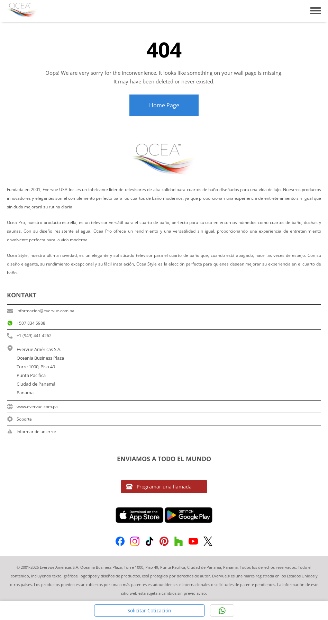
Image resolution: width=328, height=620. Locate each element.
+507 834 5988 (26, 323)
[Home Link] (22, 11)
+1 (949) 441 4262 (29, 336)
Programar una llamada (159, 486)
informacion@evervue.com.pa (40, 311)
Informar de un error (31, 431)
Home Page (164, 105)
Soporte (19, 419)
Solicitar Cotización (149, 610)
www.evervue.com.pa (32, 407)
